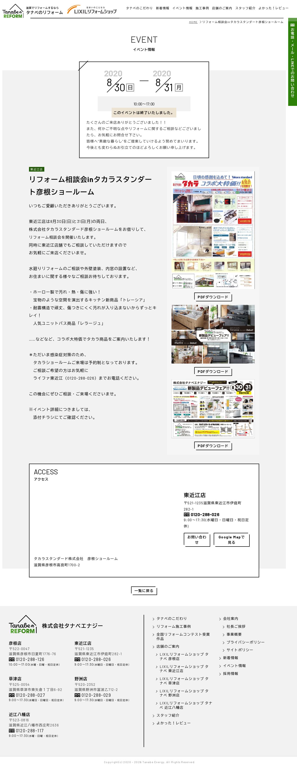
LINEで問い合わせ (149, 11)
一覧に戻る (144, 591)
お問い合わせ (197, 539)
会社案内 (231, 618)
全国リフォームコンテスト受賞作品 (183, 636)
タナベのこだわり (172, 618)
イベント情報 (234, 666)
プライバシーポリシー (246, 642)
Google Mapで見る (232, 539)
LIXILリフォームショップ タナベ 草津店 (184, 681)
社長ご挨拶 (236, 626)
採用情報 (231, 673)
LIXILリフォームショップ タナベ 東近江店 (184, 668)
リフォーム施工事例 (174, 626)
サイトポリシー (240, 650)
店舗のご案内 (168, 646)
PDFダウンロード (213, 371)
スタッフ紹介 (168, 715)
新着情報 (231, 658)
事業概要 (234, 634)
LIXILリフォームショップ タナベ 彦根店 (184, 656)
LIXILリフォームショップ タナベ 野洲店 (184, 693)
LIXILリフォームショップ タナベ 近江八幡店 (186, 705)
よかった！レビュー (174, 723)
